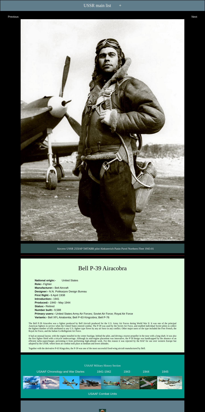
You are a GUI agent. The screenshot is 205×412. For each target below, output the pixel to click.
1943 (127, 371)
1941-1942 (104, 371)
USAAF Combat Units (102, 393)
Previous (11, 17)
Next (196, 17)
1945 (165, 371)
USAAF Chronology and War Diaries (60, 371)
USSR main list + (102, 5)
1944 (146, 371)
